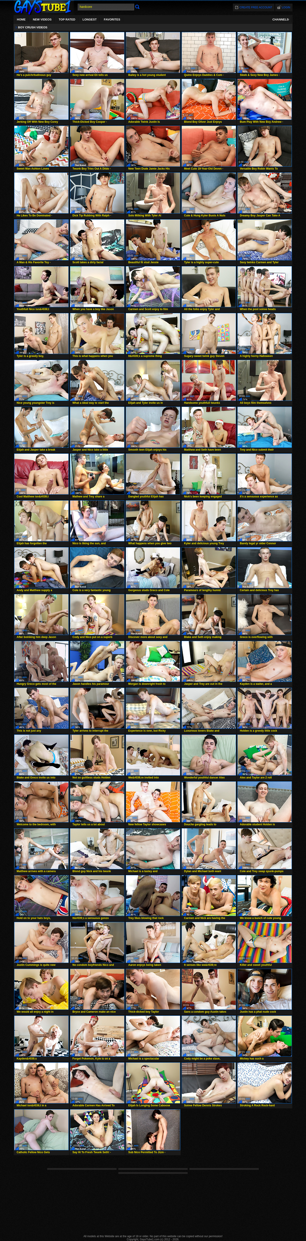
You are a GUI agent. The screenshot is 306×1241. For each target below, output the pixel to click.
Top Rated (67, 19)
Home (21, 19)
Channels (280, 19)
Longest (90, 19)
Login (286, 7)
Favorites (112, 19)
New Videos (42, 19)
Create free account (256, 7)
